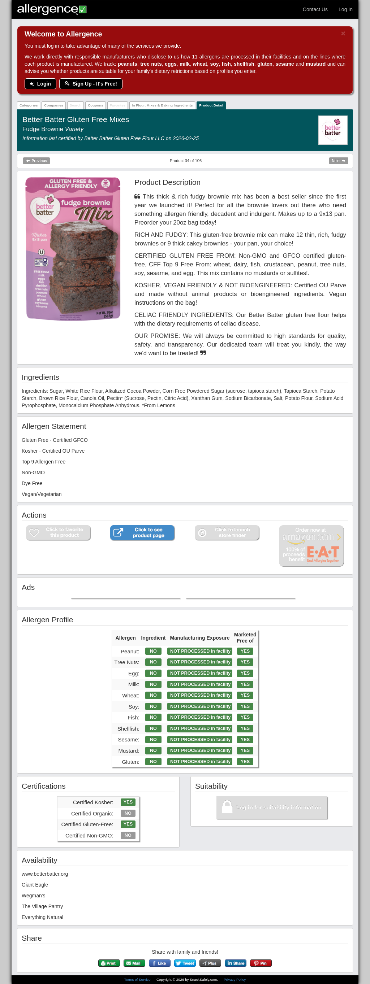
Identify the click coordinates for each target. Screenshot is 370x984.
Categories (29, 105)
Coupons (95, 105)
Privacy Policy (235, 979)
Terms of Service (138, 979)
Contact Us (315, 9)
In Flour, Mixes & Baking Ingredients (162, 105)
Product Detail (211, 105)
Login (40, 84)
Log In (346, 9)
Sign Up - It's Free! (91, 84)
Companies (53, 105)
